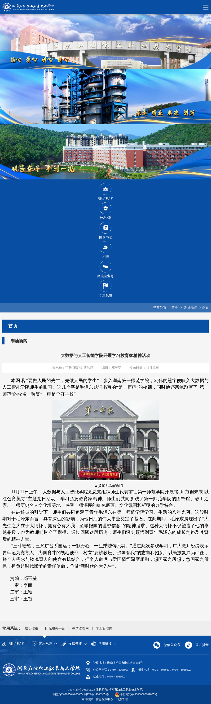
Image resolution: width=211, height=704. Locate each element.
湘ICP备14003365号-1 (97, 694)
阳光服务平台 (55, 628)
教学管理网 (80, 628)
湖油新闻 (190, 307)
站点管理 (122, 699)
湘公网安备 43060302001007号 (138, 694)
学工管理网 (104, 628)
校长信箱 (31, 628)
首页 (174, 307)
